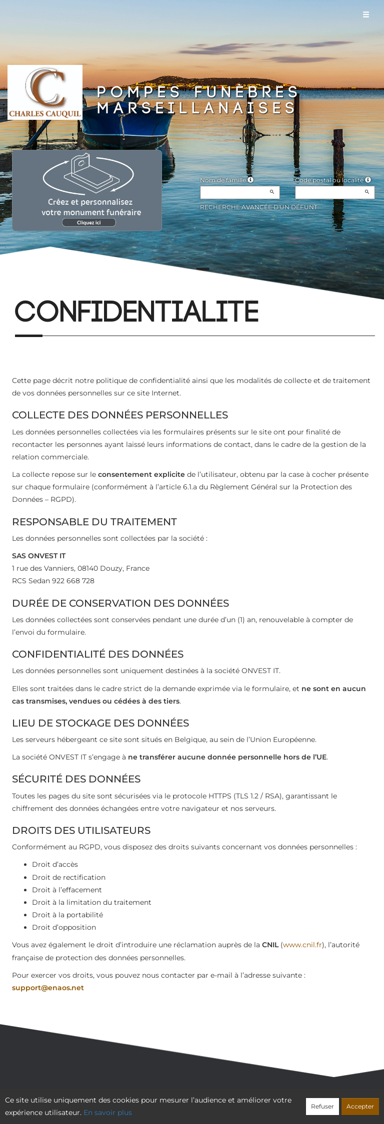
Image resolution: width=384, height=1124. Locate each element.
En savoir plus (108, 1112)
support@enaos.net (48, 987)
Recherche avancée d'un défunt (259, 207)
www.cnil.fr (302, 944)
